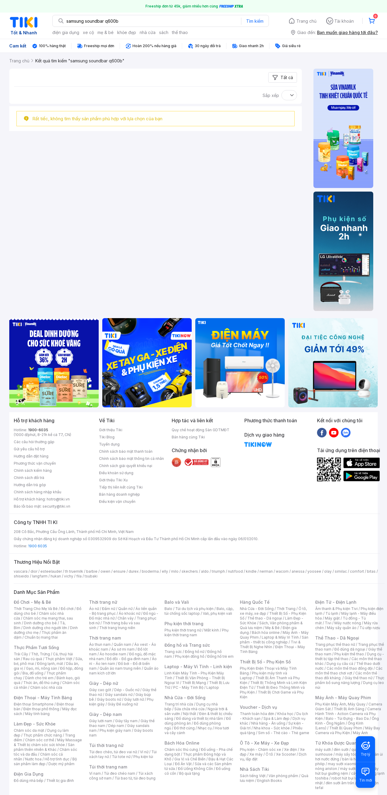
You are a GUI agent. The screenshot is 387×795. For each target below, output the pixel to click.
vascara (21, 571)
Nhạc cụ (205, 728)
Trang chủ (306, 21)
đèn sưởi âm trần (340, 783)
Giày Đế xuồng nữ (123, 704)
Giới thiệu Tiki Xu (113, 480)
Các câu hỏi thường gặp (34, 442)
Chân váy (126, 618)
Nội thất (189, 713)
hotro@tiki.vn (58, 499)
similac (341, 571)
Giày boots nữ (109, 699)
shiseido (21, 576)
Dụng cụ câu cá (340, 663)
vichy (68, 576)
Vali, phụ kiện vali (217, 613)
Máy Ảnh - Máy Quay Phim (343, 697)
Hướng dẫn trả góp (30, 485)
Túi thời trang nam (108, 766)
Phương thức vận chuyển (35, 463)
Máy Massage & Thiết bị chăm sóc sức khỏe (48, 742)
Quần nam (122, 644)
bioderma (150, 571)
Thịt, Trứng (40, 654)
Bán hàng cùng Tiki (188, 437)
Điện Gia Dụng (28, 773)
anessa (298, 571)
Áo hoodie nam (113, 654)
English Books (269, 780)
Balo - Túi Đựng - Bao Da (347, 718)
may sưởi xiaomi (342, 764)
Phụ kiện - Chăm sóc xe (260, 749)
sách (163, 32)
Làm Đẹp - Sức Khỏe (35, 723)
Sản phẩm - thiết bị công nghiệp (274, 639)
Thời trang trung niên (117, 627)
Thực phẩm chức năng (42, 735)
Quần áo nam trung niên (120, 668)
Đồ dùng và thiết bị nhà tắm (199, 718)
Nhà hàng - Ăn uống (268, 723)
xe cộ (88, 32)
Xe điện (290, 749)
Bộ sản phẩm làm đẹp (45, 761)
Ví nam (95, 773)
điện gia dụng (65, 32)
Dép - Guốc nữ (126, 690)
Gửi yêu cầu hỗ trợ (29, 449)
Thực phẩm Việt (58, 659)
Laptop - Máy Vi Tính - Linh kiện (198, 666)
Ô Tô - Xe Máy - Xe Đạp (264, 742)
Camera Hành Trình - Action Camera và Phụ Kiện (348, 714)
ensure (119, 571)
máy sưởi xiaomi (354, 768)
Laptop (212, 687)
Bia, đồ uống (32, 673)
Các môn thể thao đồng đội (350, 668)
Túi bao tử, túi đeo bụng (135, 778)
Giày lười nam (100, 721)
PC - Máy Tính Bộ (188, 687)
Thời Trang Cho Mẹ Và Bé (36, 608)
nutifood (235, 571)
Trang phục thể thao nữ (335, 644)
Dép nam (116, 725)
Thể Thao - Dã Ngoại (337, 637)
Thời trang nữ (103, 602)
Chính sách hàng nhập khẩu (37, 492)
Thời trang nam (105, 637)
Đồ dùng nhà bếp (28, 780)
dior (34, 571)
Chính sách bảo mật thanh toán (126, 451)
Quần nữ (125, 608)
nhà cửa (148, 32)
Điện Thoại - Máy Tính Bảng (43, 697)
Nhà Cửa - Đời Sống (184, 697)
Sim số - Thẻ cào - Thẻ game (283, 733)
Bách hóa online (266, 632)
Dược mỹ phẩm (61, 764)
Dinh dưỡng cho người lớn (45, 627)
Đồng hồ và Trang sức (187, 645)
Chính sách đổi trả (29, 477)
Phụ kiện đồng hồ (189, 656)
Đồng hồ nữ (194, 651)
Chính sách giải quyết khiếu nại (125, 465)
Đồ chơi (67, 608)
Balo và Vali (176, 602)
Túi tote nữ (121, 756)
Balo (168, 608)
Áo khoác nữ (129, 613)
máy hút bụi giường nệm (347, 771)
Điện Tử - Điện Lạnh (335, 602)
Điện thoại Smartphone (34, 704)
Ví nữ (144, 752)
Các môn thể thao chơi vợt (349, 670)
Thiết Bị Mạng (194, 682)
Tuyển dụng (109, 444)
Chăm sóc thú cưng (181, 749)
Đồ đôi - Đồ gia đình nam (128, 659)
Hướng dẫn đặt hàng (31, 456)
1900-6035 (38, 430)
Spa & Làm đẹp (276, 718)
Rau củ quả (32, 659)
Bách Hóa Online (181, 742)
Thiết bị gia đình (60, 780)
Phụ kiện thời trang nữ (182, 630)
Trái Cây (21, 654)
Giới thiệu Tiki (110, 430)
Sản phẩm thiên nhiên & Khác (44, 747)
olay (328, 571)
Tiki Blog (107, 437)
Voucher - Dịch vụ (258, 707)
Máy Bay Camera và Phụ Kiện (347, 730)
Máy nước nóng (347, 623)
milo (175, 571)
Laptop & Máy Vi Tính (280, 637)
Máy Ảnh (360, 733)
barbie (91, 571)
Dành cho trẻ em (39, 678)
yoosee (314, 571)
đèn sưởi (341, 749)
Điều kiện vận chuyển (117, 501)
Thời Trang (286, 608)
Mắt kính (211, 630)
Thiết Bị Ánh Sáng (349, 709)
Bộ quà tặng (189, 773)
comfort (357, 571)
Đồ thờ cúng (184, 728)
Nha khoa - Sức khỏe (272, 728)
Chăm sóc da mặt (29, 730)
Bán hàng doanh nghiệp (119, 494)
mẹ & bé (105, 32)
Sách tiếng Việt (253, 776)
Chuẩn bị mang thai (41, 637)
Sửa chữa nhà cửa (189, 709)
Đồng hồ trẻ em (220, 656)
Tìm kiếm (254, 21)
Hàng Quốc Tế (254, 602)
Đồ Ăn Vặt (183, 764)
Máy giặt (332, 618)
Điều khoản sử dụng (116, 473)
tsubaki (91, 576)
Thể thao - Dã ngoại (264, 618)
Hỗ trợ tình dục (57, 759)
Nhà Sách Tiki (254, 769)
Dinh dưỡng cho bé (40, 623)
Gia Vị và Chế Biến (189, 759)
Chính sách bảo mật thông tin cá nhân (131, 458)
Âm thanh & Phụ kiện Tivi (336, 608)
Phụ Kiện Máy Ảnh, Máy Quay (340, 704)
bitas (371, 571)
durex (134, 571)
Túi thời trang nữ (106, 745)
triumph (218, 571)
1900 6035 (37, 546)
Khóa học (285, 713)
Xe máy (256, 754)
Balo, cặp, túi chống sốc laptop (199, 611)
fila (79, 576)
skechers (190, 571)
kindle (251, 571)
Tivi (328, 623)
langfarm (40, 576)
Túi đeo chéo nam (119, 773)
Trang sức (173, 651)
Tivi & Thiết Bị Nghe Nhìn (270, 644)
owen (105, 571)
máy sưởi (323, 749)
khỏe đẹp (126, 32)
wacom (282, 571)
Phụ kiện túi (143, 756)
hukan (56, 576)
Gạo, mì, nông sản (41, 668)
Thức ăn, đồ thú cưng (41, 682)
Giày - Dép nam (105, 714)
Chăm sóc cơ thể (39, 740)
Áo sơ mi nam (123, 649)
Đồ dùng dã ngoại (349, 649)
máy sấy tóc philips (352, 754)
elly (165, 571)
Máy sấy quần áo (341, 627)
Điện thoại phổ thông (41, 709)
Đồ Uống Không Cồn (195, 768)
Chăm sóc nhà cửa (46, 687)
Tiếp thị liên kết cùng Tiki (121, 487)
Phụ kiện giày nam (115, 730)
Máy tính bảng (37, 713)
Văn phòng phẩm (283, 776)
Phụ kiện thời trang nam (196, 632)
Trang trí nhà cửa (178, 704)
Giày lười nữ (134, 699)
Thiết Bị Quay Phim (345, 728)
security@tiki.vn (56, 506)
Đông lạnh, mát (50, 663)
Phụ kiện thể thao (349, 654)
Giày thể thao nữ (358, 678)
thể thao (180, 32)
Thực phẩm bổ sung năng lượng (349, 680)
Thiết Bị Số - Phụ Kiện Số (265, 661)
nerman (266, 571)
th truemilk (74, 571)
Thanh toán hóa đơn (257, 713)
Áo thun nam (100, 644)
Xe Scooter (286, 754)
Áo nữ (94, 608)
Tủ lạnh (331, 613)
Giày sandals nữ (118, 694)
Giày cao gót (100, 690)
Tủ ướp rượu (369, 627)
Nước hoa (33, 759)
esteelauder (51, 571)
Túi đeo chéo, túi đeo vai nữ (113, 752)
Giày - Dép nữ (103, 683)
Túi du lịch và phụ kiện (194, 608)
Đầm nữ (108, 608)
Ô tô (269, 754)
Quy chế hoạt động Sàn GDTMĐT (200, 430)
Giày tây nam (126, 721)
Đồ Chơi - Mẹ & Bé (32, 602)
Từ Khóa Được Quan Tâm (341, 742)
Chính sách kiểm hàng (33, 470)
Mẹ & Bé (272, 627)
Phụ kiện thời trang (183, 623)
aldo (205, 571)
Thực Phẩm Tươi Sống (36, 647)
